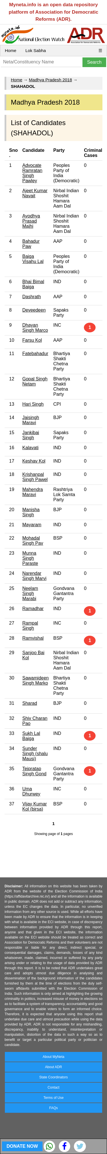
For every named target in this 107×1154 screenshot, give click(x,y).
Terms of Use (53, 1098)
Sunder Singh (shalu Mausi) (35, 753)
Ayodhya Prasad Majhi (31, 221)
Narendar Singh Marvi (34, 576)
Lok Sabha (35, 50)
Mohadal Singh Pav (32, 541)
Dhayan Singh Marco (35, 328)
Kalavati (30, 447)
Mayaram (31, 524)
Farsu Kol (32, 340)
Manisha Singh (30, 512)
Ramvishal (33, 638)
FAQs (53, 1108)
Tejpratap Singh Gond (34, 771)
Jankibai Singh (30, 435)
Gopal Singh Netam (34, 381)
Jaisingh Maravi (30, 420)
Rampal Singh (30, 626)
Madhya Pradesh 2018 (50, 79)
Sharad (29, 703)
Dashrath (31, 296)
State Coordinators (53, 1077)
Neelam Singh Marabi (30, 593)
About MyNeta (53, 1057)
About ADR (53, 1067)
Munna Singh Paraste (30, 558)
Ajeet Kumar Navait (34, 193)
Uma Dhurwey (31, 791)
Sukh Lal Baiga (31, 736)
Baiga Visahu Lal (32, 259)
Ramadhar (33, 608)
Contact (53, 1087)
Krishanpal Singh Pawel (35, 477)
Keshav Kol (33, 461)
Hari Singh (33, 404)
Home (10, 50)
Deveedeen (34, 310)
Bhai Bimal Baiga (33, 284)
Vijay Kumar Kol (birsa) (34, 806)
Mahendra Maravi (32, 492)
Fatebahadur (35, 353)
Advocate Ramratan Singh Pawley (32, 173)
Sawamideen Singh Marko (35, 680)
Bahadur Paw (31, 244)
